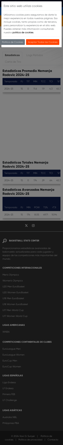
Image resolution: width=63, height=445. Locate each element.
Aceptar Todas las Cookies (42, 42)
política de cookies (22, 32)
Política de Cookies (12, 42)
